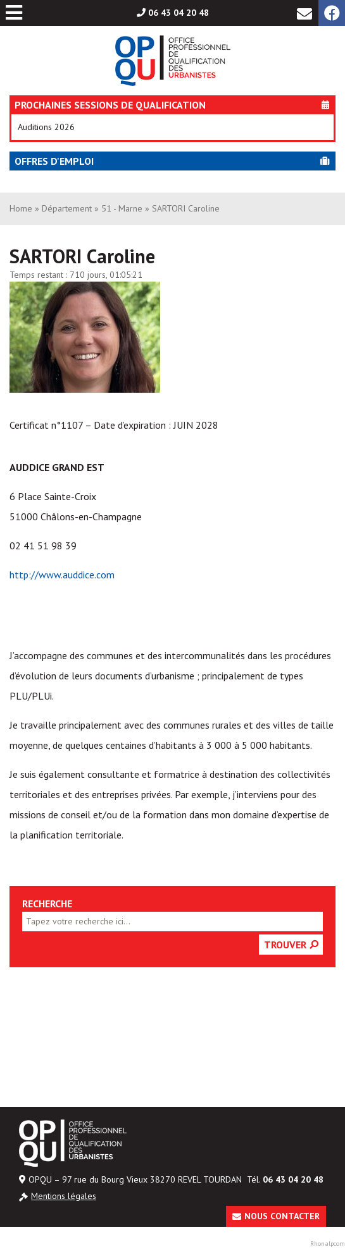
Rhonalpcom (327, 1243)
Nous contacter (282, 1216)
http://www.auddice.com (62, 574)
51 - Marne (121, 208)
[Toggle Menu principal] (14, 13)
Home (20, 208)
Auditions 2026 (46, 127)
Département (67, 208)
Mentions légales (63, 1196)
